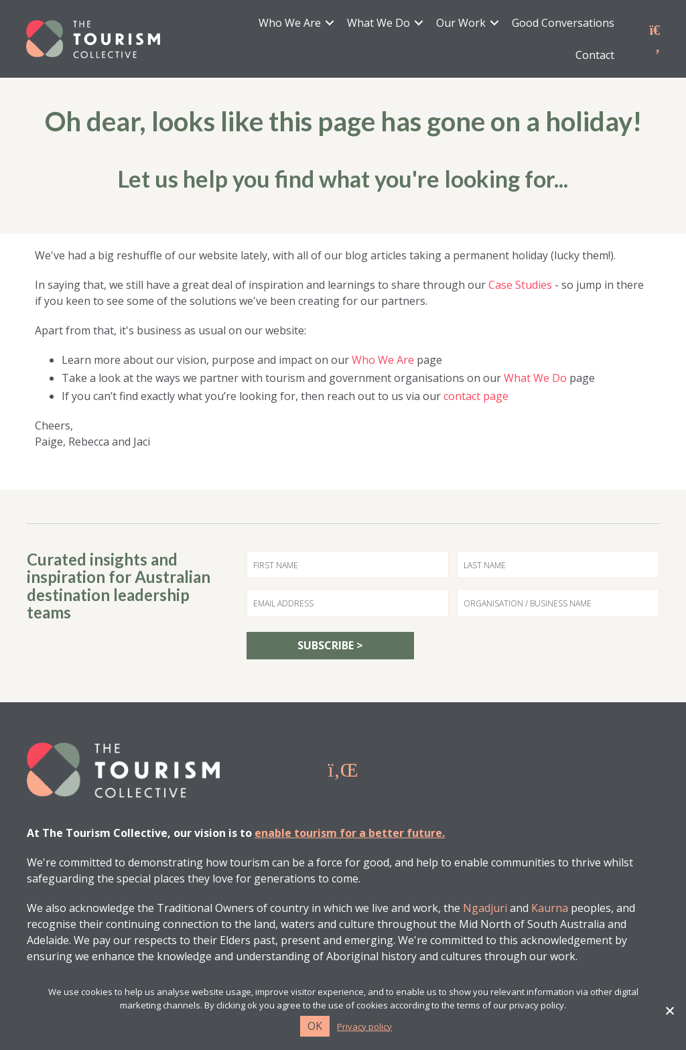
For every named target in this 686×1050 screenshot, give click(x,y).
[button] (329, 23)
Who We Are (290, 23)
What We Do (378, 23)
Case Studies (520, 285)
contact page (475, 396)
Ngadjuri (485, 908)
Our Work (461, 23)
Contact (594, 55)
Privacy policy (364, 1027)
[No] (669, 1010)
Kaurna (549, 908)
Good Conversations (563, 23)
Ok (314, 1026)
